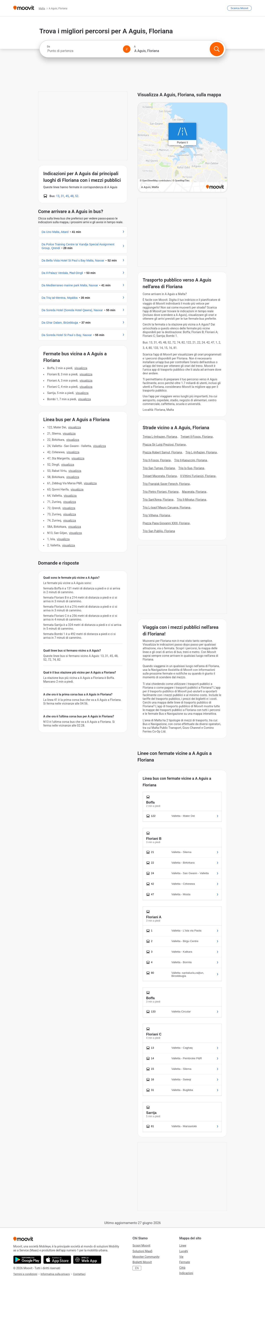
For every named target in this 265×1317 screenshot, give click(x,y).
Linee (182, 1245)
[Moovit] (23, 8)
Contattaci (79, 1274)
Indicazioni (186, 1273)
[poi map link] (182, 147)
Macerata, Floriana (194, 491)
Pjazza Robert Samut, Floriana (162, 452)
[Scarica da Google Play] (27, 1260)
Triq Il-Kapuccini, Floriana (190, 460)
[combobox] (83, 51)
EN (137, 1268)
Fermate (184, 1262)
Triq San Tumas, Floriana (159, 468)
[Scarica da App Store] (57, 1260)
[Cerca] (217, 49)
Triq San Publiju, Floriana (159, 531)
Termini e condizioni (25, 1274)
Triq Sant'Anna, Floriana (158, 499)
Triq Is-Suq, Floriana (191, 468)
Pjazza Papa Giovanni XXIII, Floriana (166, 523)
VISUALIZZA (80, 368)
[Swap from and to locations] (126, 49)
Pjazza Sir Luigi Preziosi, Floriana (164, 444)
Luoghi (183, 1251)
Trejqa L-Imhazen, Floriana (160, 436)
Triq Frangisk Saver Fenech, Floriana (166, 484)
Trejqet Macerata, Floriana (160, 476)
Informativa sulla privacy (55, 1274)
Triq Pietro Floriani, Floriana (160, 491)
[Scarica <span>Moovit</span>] (239, 8)
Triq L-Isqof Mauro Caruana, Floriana (166, 507)
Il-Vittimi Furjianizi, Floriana (198, 476)
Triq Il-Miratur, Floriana (191, 499)
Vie (181, 1256)
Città (182, 1267)
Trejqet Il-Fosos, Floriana (197, 436)
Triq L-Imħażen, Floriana (201, 452)
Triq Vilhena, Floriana (156, 515)
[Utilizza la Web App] (87, 1260)
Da (48, 46)
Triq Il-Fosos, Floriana (157, 460)
